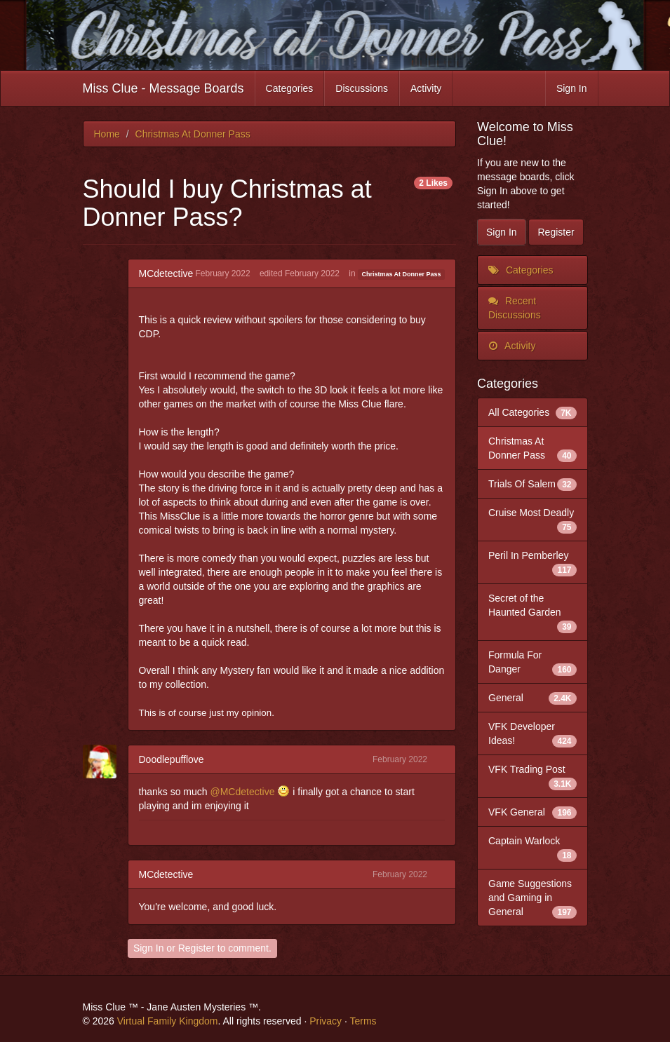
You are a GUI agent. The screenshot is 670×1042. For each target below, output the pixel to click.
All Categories (532, 412)
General (532, 698)
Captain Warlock (532, 848)
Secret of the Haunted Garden (532, 613)
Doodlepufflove (171, 759)
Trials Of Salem (532, 484)
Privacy (325, 1021)
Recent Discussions (514, 307)
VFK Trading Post (532, 777)
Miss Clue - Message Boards (163, 88)
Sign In (571, 88)
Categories (290, 88)
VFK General (532, 812)
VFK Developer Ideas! (532, 734)
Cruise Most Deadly (532, 520)
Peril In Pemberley (532, 563)
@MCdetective (242, 791)
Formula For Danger (532, 662)
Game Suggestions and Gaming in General (532, 898)
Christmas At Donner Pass (401, 274)
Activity (425, 88)
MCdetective (166, 273)
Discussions (361, 88)
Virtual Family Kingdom (167, 1021)
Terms (362, 1021)
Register (196, 948)
